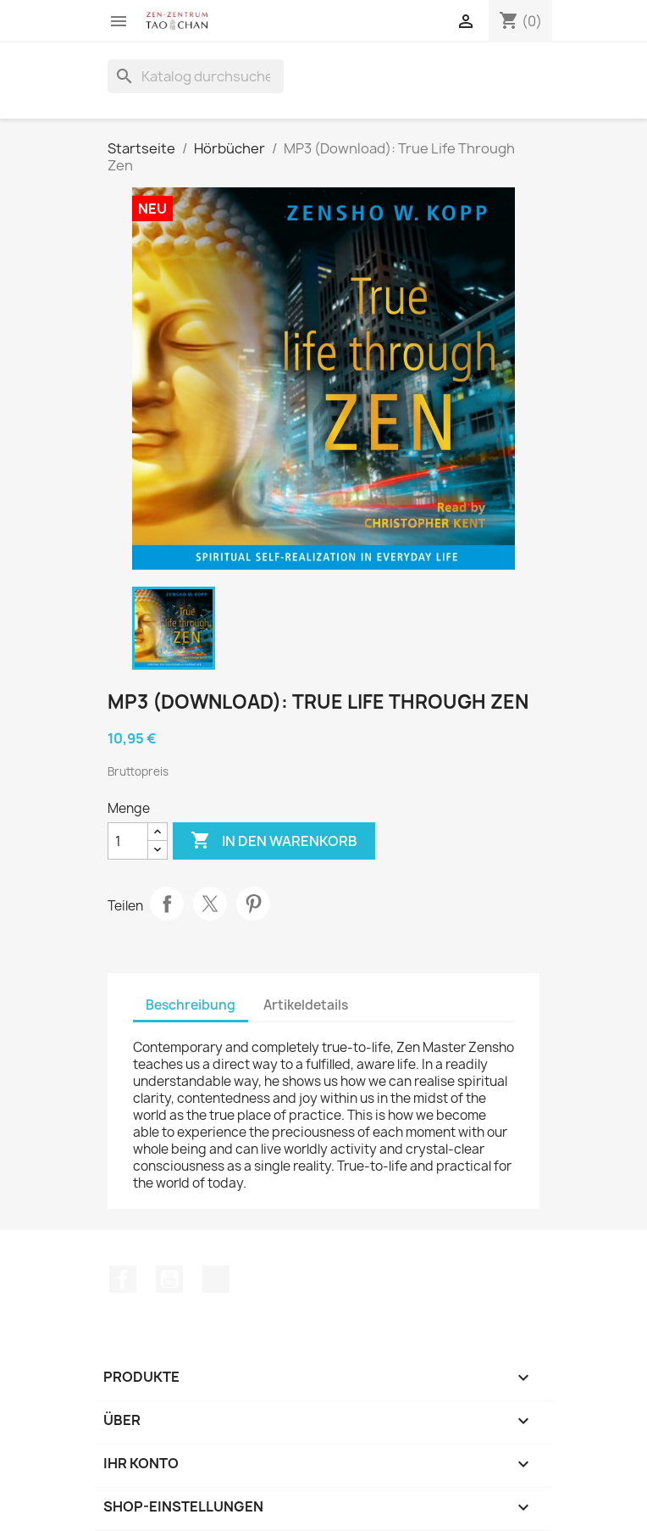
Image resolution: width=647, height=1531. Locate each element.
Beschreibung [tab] (190, 1005)
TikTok (215, 1279)
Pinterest (253, 904)
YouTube (169, 1279)
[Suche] (196, 76)
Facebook (122, 1279)
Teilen (167, 904)
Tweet (210, 904)
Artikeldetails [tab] (305, 1005)
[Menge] (128, 841)
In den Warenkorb (274, 841)
